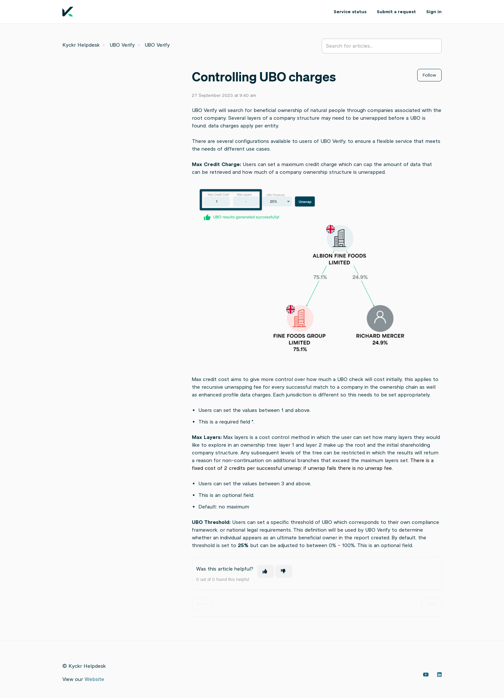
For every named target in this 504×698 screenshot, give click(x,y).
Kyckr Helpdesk (81, 45)
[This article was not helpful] (283, 571)
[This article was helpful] (265, 571)
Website (94, 679)
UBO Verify (122, 45)
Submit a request (396, 11)
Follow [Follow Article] (429, 75)
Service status (350, 11)
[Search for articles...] (382, 46)
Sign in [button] (434, 11)
